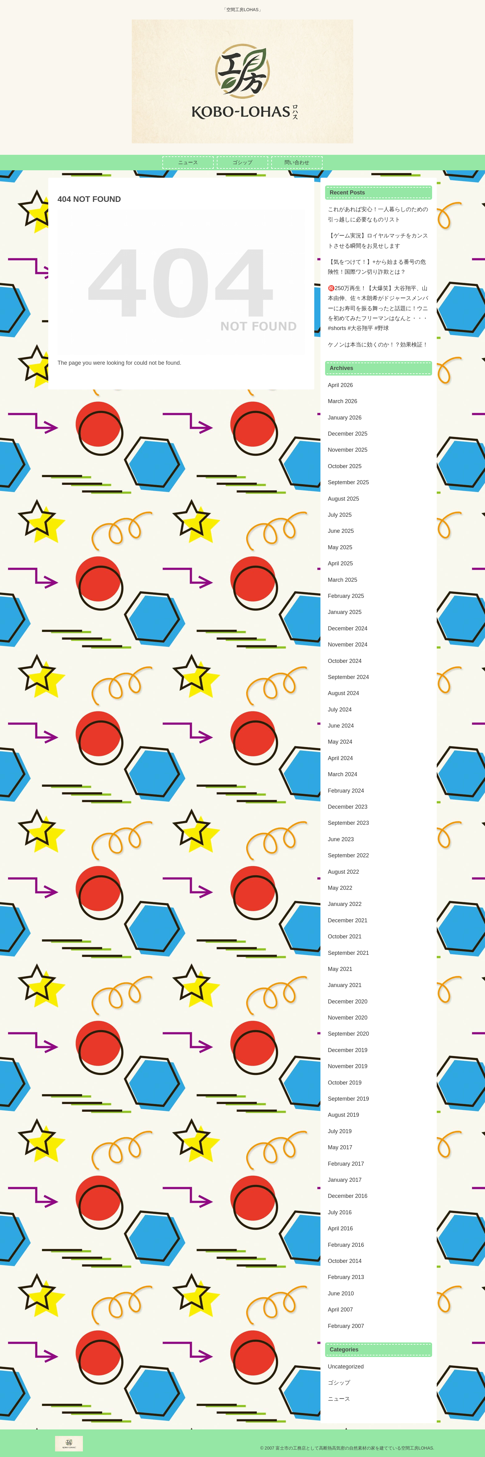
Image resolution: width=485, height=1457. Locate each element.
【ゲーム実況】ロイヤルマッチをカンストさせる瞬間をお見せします (378, 241)
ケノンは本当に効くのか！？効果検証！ (378, 344)
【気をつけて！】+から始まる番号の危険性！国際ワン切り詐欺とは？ (377, 267)
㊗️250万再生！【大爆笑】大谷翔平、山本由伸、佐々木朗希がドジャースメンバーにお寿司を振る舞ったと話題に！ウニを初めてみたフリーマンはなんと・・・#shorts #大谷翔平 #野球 (378, 308)
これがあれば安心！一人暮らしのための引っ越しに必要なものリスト (378, 214)
